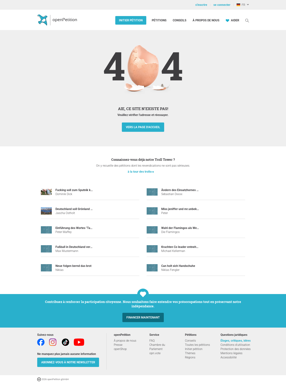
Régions (190, 357)
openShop (120, 349)
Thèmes (190, 353)
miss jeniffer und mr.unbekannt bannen (187, 209)
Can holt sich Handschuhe (178, 266)
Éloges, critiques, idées (236, 340)
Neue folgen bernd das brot (73, 266)
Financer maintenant (143, 317)
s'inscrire (201, 5)
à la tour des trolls (139, 171)
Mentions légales (231, 353)
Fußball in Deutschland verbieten (76, 247)
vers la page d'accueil (143, 127)
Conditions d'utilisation (235, 345)
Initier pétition (131, 20)
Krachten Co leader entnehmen (181, 247)
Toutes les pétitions (197, 345)
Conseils (179, 20)
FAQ (152, 340)
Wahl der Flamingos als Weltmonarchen (187, 228)
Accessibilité (229, 357)
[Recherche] (247, 20)
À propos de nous (206, 20)
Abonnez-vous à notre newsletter (68, 362)
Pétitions (159, 20)
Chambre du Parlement (157, 347)
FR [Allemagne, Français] (241, 5)
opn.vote (155, 353)
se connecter (221, 5)
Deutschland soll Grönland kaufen (77, 209)
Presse (118, 345)
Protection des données (236, 349)
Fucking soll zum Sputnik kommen (78, 190)
